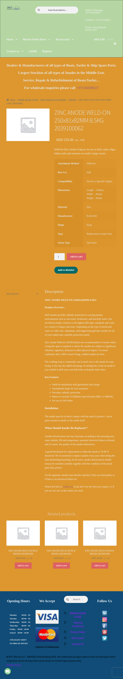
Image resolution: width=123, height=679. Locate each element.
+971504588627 (87, 88)
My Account (78, 637)
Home (12, 99)
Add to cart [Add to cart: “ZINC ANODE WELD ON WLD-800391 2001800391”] (61, 565)
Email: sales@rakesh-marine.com (96, 28)
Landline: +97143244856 (97, 20)
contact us (68, 486)
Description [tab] (12, 293)
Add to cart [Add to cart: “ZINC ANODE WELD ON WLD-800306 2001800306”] (99, 565)
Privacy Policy (77, 631)
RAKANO (72, 99)
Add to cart (76, 256)
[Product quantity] (59, 256)
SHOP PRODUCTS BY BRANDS (53, 99)
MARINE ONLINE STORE (28, 99)
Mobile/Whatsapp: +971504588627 (94, 11)
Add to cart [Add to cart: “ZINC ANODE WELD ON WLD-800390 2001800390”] (23, 565)
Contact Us (78, 643)
